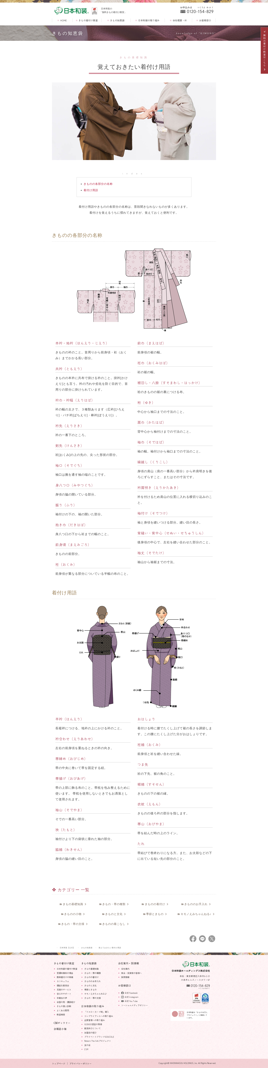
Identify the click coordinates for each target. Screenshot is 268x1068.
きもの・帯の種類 (114, 904)
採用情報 (125, 977)
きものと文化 (114, 914)
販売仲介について (92, 1028)
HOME (62, 20)
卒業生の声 (62, 998)
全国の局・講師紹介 (66, 1002)
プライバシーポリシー (80, 1063)
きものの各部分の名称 (98, 183)
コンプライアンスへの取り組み (98, 1016)
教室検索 (61, 1014)
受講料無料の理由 (65, 973)
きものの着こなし (114, 923)
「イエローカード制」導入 (96, 1011)
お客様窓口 (204, 20)
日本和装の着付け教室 (67, 968)
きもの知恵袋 (116, 20)
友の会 (87, 1045)
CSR (86, 1049)
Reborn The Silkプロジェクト (97, 1040)
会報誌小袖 (60, 1029)
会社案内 (125, 968)
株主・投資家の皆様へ (131, 973)
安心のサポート (64, 993)
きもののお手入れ (196, 904)
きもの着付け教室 (87, 20)
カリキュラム (63, 981)
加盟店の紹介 (90, 1032)
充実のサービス (64, 989)
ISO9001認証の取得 (93, 1024)
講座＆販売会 (63, 985)
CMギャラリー (62, 1023)
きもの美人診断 (64, 1006)
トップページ (58, 1063)
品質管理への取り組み (94, 1020)
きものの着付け (155, 904)
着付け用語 (91, 190)
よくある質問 (63, 1010)
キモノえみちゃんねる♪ (196, 914)
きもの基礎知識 (73, 904)
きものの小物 (73, 914)
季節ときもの (155, 914)
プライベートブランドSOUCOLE (99, 1036)
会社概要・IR (178, 20)
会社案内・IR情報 (128, 963)
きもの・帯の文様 (73, 923)
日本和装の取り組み (148, 20)
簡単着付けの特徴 (65, 977)
